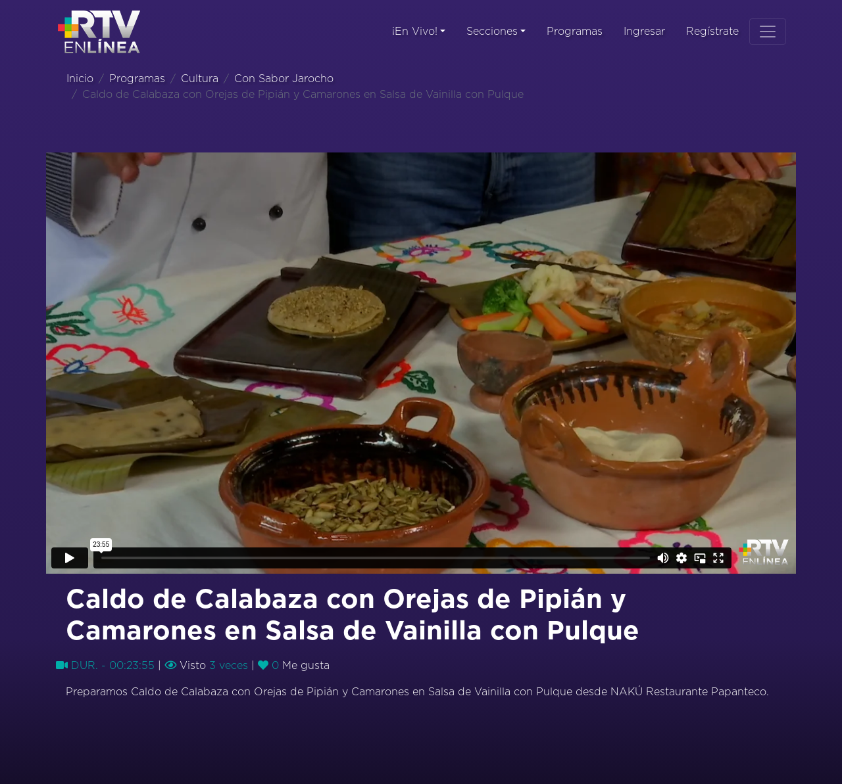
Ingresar (644, 31)
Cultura (199, 79)
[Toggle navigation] (767, 31)
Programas (575, 31)
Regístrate (712, 31)
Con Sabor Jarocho (284, 79)
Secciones (492, 31)
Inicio (79, 79)
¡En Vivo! (414, 31)
